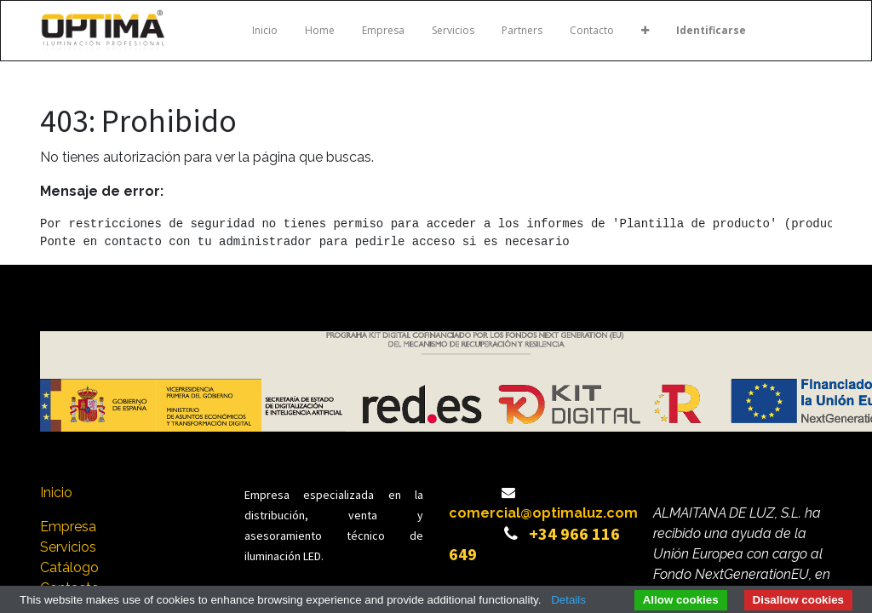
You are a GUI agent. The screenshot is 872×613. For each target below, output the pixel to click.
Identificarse (711, 30)
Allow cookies (681, 599)
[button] (645, 30)
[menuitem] (264, 30)
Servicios (70, 547)
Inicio (56, 492)
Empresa (68, 526)
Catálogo (69, 567)
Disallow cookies (798, 599)
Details (568, 599)
